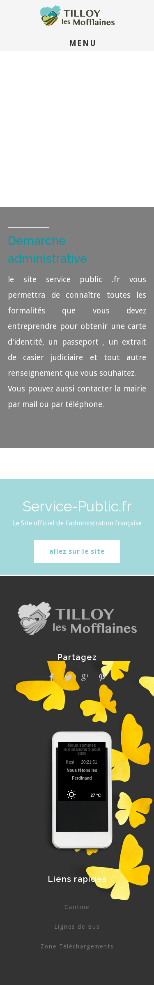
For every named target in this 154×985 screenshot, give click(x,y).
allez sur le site (77, 551)
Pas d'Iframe (82, 772)
